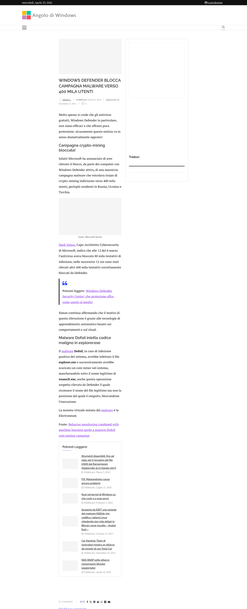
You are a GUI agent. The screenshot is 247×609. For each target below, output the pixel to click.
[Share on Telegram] (73, 461)
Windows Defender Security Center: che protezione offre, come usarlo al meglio (104, 279)
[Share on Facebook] (55, 461)
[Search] (223, 28)
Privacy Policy (114, 575)
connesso (48, 477)
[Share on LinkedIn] (62, 461)
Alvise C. (33, 113)
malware (34, 310)
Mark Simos (34, 250)
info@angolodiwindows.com (129, 556)
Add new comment (40, 468)
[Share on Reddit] (65, 461)
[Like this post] (51, 461)
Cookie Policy (133, 575)
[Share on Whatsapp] (69, 461)
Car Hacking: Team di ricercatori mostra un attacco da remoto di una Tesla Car (69, 423)
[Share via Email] (77, 461)
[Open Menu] (24, 27)
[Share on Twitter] (58, 461)
